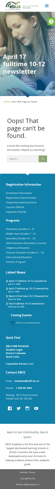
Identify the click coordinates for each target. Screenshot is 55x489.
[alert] (30, 323)
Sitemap (23, 472)
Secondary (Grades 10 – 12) (20, 238)
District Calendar (16, 353)
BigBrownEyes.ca (31, 484)
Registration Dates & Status (21, 197)
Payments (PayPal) (16, 211)
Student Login (14, 349)
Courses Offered (15, 207)
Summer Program (16, 262)
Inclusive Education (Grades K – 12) (25, 252)
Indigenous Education (18, 247)
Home (7, 101)
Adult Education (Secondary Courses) (26, 243)
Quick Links (12, 356)
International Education (19, 257)
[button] (51, 21)
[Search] (43, 158)
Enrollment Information (19, 193)
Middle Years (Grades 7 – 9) (20, 233)
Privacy (32, 472)
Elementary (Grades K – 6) (20, 229)
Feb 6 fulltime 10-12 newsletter (26, 303)
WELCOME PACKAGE (17, 346)
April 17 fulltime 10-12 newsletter (28, 281)
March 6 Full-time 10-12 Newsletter (29, 296)
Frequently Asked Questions (21, 202)
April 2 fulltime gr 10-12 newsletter (29, 288)
